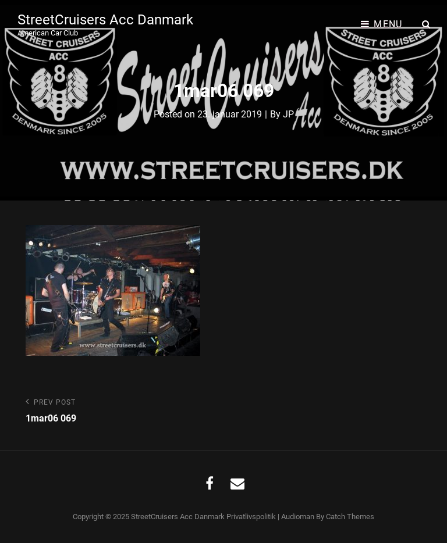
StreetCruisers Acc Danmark (105, 20)
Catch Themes (350, 516)
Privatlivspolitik (251, 516)
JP (288, 114)
